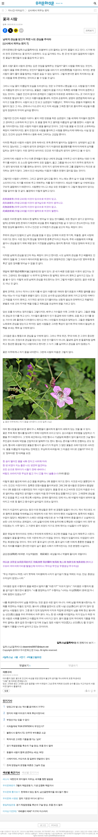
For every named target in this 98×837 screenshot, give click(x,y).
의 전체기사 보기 (75, 642)
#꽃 (16, 657)
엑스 (10, 30)
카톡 (15, 30)
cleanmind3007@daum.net (35, 647)
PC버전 (54, 825)
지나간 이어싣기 (16, 10)
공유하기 (95, 10)
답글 (6, 691)
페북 (5, 30)
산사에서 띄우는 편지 (38, 10)
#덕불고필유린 (34, 657)
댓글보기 (24, 665)
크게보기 (89, 30)
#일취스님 (8, 657)
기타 (21, 30)
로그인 (43, 825)
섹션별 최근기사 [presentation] (11, 772)
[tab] (11, 773)
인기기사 (7, 700)
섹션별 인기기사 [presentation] (30, 772)
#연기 (22, 657)
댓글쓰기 (73, 665)
